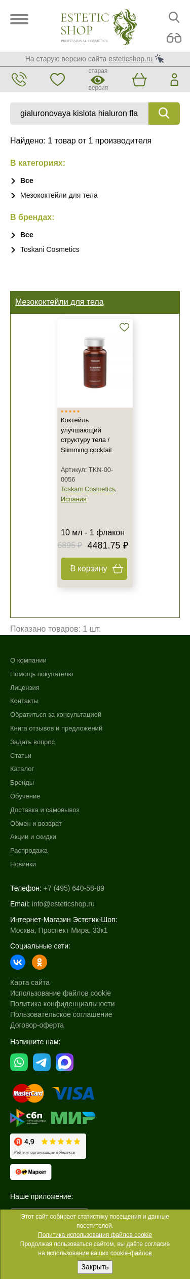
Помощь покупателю (41, 674)
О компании (28, 660)
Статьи (20, 755)
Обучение (25, 796)
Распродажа (29, 850)
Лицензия (25, 687)
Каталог (22, 769)
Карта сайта (30, 982)
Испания (74, 499)
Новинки (23, 864)
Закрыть (95, 1267)
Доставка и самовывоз (44, 810)
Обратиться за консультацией (55, 714)
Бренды (22, 782)
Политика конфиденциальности (62, 1004)
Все (26, 180)
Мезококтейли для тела (59, 195)
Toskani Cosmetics (50, 249)
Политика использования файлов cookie (95, 1234)
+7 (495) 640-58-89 (74, 888)
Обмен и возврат (36, 823)
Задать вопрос (32, 742)
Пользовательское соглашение (61, 1014)
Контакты (24, 701)
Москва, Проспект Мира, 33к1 (58, 930)
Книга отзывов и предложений (56, 728)
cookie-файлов (131, 1253)
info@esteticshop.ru (63, 904)
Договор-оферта (37, 1025)
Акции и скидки (33, 837)
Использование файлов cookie (60, 993)
